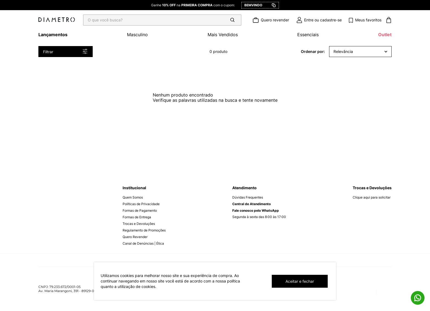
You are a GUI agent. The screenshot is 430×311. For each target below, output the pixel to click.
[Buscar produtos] (233, 20)
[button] (65, 51)
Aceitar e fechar (299, 281)
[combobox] (164, 20)
